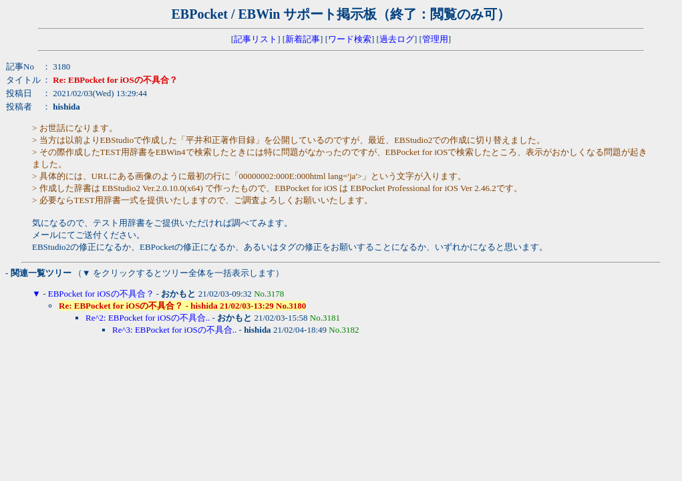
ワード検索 (349, 39)
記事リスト (255, 39)
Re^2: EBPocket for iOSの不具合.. (148, 318)
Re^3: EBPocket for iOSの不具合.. (174, 330)
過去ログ (396, 39)
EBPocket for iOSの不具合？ (101, 294)
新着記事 (302, 39)
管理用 (435, 39)
